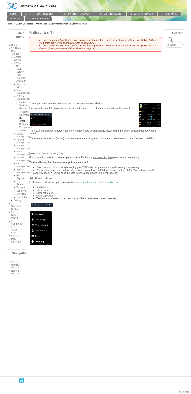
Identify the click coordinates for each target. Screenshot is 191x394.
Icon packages (38, 18)
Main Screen (20, 70)
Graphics (24, 111)
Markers (23, 130)
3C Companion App (142, 14)
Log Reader (20, 182)
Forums (15, 18)
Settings (18, 200)
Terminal (20, 187)
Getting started (17, 58)
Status (22, 102)
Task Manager (21, 76)
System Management (23, 170)
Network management (23, 141)
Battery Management (58, 24)
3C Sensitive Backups (77, 14)
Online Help (41, 24)
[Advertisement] (16, 326)
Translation (22, 197)
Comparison (25, 127)
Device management (23, 159)
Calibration (24, 124)
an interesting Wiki (103, 157)
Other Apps (169, 14)
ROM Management (23, 153)
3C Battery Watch (111, 14)
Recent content (15, 272)
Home (13, 14)
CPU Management (23, 165)
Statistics (24, 105)
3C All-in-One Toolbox (39, 14)
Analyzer (21, 81)
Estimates (24, 115)
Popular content (15, 266)
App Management (23, 91)
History (22, 108)
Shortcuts (21, 194)
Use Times (22, 119)
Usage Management (23, 135)
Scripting (21, 190)
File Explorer (20, 176)
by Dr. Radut (184, 392)
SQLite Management (23, 147)
